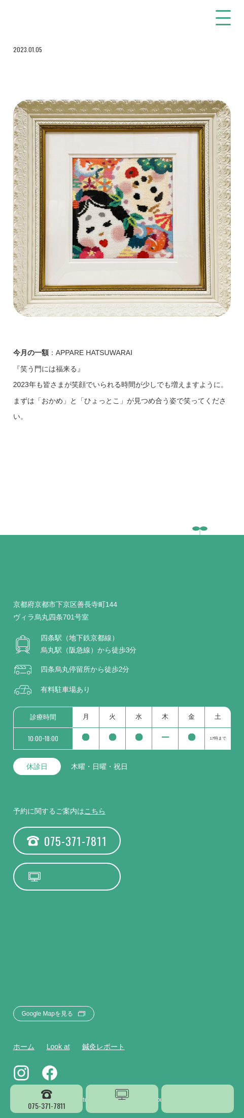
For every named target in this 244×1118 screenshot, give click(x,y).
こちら (95, 811)
